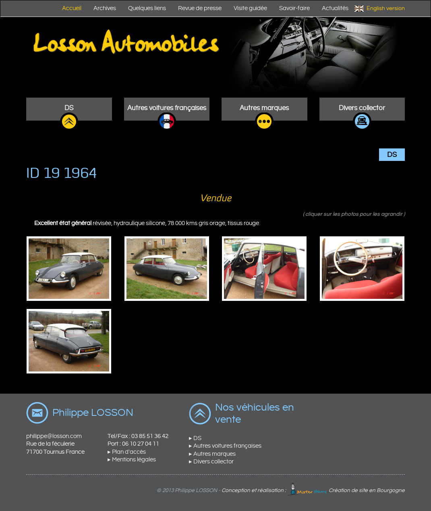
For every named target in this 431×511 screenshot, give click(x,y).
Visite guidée (250, 8)
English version (386, 8)
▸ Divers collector (211, 462)
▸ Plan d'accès (127, 452)
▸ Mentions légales (132, 460)
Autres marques (264, 108)
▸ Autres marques (212, 454)
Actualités (335, 8)
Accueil (71, 8)
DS (68, 108)
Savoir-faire (294, 8)
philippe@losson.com (54, 436)
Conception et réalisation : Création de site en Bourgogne (313, 490)
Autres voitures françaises (166, 108)
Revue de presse (200, 8)
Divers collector (362, 108)
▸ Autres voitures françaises (225, 446)
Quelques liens (147, 8)
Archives (104, 8)
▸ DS (195, 438)
